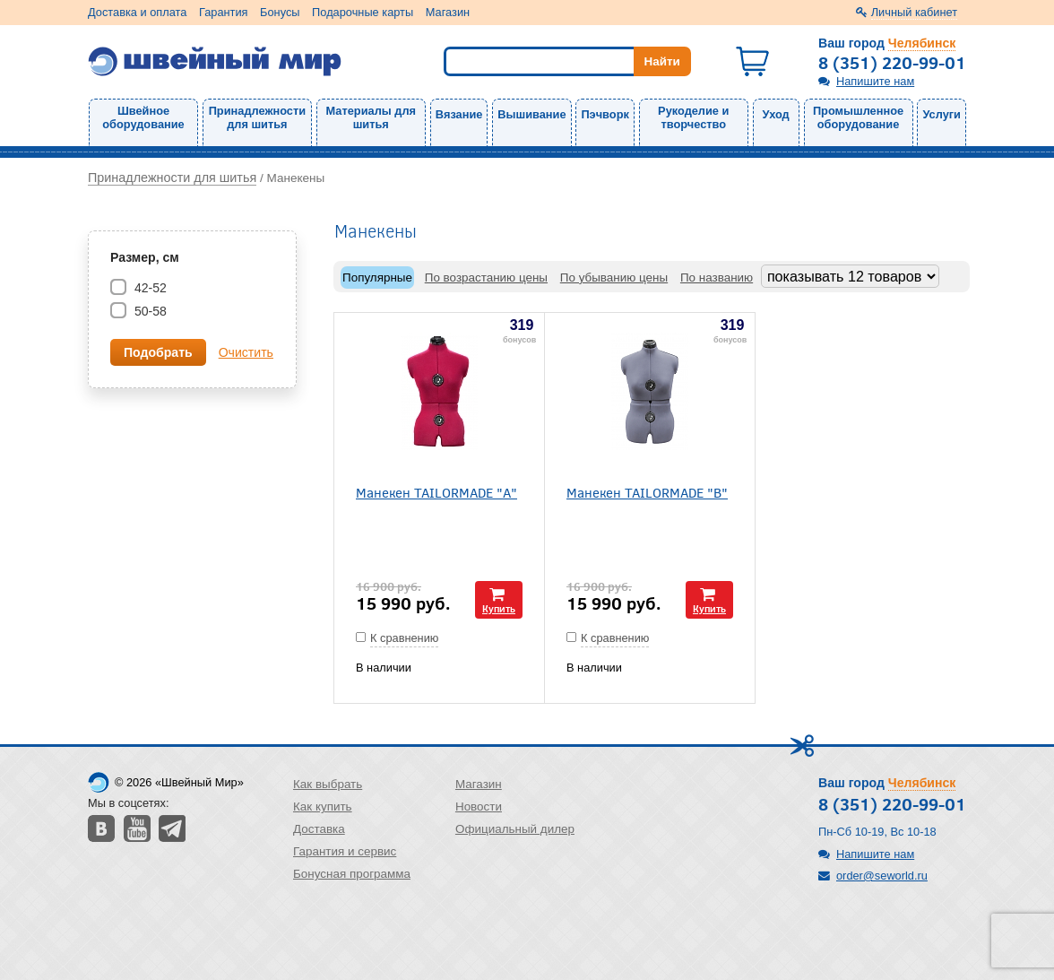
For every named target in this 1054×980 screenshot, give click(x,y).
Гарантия (223, 12)
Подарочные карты (362, 12)
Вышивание (531, 114)
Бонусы (279, 12)
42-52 (149, 288)
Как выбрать (327, 784)
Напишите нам (875, 81)
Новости (478, 806)
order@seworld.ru (882, 875)
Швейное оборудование (143, 117)
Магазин (448, 12)
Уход (776, 114)
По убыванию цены (614, 277)
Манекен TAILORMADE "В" (647, 491)
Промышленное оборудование (858, 117)
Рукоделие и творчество (693, 117)
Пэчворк (604, 114)
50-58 (149, 311)
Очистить (246, 352)
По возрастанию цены (486, 277)
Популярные (377, 277)
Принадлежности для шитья (257, 117)
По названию (716, 277)
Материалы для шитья (371, 117)
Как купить (322, 806)
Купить (498, 608)
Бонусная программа (351, 873)
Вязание (459, 114)
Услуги (941, 114)
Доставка (319, 829)
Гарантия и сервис (344, 851)
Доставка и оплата (137, 12)
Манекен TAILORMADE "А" (436, 491)
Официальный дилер (515, 829)
